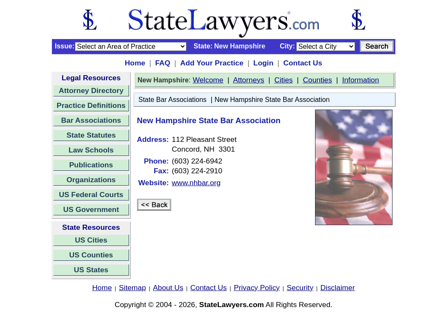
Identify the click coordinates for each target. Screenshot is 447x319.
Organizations (91, 179)
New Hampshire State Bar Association (272, 99)
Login (263, 63)
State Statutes (91, 135)
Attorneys (248, 80)
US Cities (91, 240)
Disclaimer (338, 287)
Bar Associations (91, 120)
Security (300, 287)
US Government (91, 209)
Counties (317, 80)
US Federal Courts (91, 194)
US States (91, 269)
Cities (283, 80)
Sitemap (132, 287)
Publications (91, 165)
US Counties (91, 255)
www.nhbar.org (196, 182)
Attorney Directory (91, 90)
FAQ (162, 63)
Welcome (208, 80)
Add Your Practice (212, 63)
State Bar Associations (172, 99)
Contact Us (302, 63)
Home (135, 63)
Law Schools (91, 150)
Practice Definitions (91, 105)
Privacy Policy (257, 287)
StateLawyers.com (231, 304)
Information (360, 80)
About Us (168, 287)
